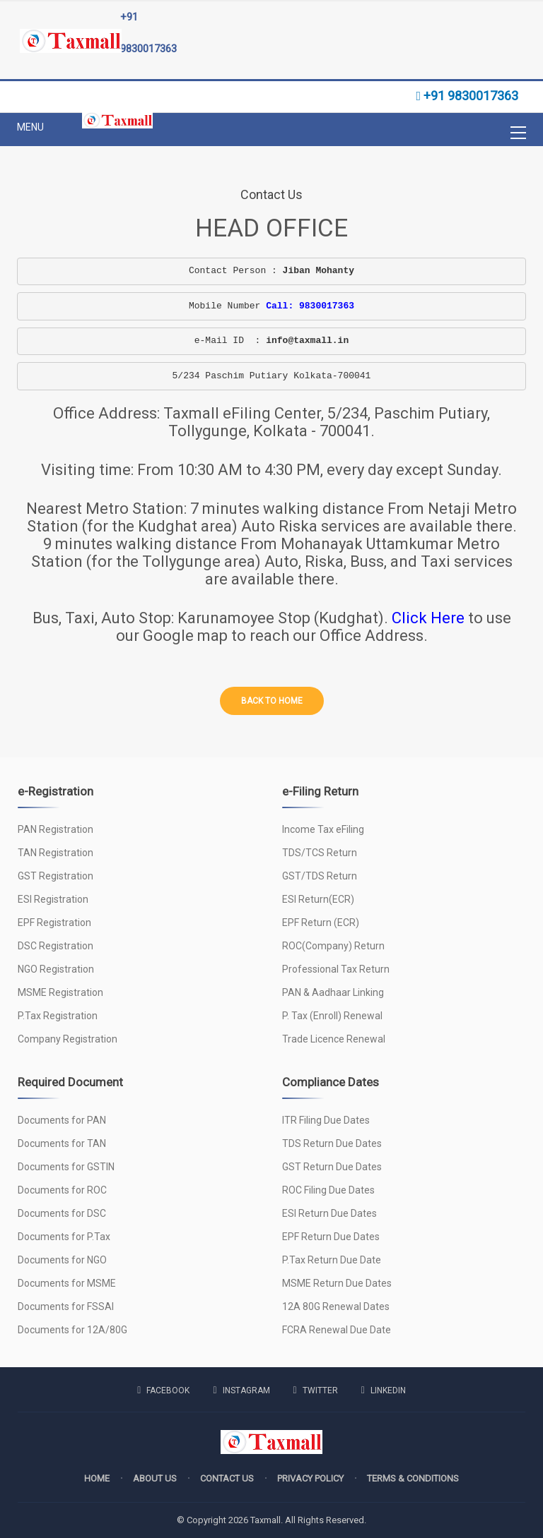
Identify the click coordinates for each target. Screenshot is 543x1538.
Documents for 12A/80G (72, 1329)
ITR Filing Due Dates (326, 1120)
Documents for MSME (67, 1283)
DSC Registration (55, 945)
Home (97, 1478)
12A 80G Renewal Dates (336, 1306)
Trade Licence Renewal (333, 1039)
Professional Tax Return (336, 969)
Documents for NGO (62, 1260)
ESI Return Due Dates (329, 1213)
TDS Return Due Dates (332, 1143)
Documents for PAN (62, 1120)
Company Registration (67, 1039)
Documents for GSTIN (66, 1166)
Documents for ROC (62, 1190)
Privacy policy (310, 1478)
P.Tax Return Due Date (331, 1260)
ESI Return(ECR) (318, 899)
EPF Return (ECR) (320, 922)
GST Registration (55, 876)
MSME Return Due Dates (337, 1283)
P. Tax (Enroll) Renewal (332, 1015)
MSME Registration (60, 992)
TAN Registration (55, 852)
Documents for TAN (62, 1143)
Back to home (272, 701)
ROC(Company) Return (333, 945)
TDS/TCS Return (319, 852)
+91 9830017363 (148, 33)
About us (155, 1478)
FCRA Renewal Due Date (336, 1329)
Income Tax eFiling (323, 829)
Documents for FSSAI (66, 1306)
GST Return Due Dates (332, 1166)
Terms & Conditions (413, 1478)
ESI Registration (53, 899)
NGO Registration (56, 969)
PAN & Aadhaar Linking (333, 992)
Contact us (227, 1478)
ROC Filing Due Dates (328, 1190)
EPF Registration (54, 922)
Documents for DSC (62, 1213)
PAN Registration (55, 829)
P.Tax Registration (58, 1015)
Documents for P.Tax (64, 1236)
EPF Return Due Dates (331, 1236)
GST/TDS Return (319, 876)
